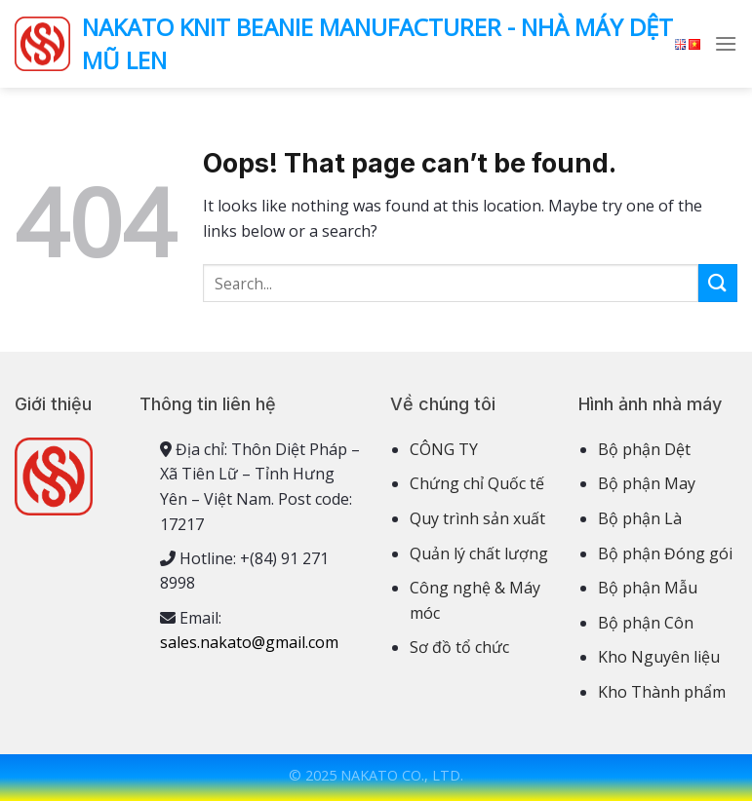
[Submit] (717, 283)
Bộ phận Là (640, 518)
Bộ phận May (646, 483)
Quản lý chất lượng (479, 553)
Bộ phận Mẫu (647, 587)
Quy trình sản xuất (477, 518)
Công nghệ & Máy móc (475, 600)
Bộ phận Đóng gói (665, 553)
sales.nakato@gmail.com (249, 642)
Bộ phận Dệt (644, 449)
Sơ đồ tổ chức (459, 647)
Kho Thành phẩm (662, 692)
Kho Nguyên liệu (659, 657)
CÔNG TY (444, 449)
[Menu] (725, 43)
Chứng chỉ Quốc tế (477, 483)
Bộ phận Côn (645, 622)
